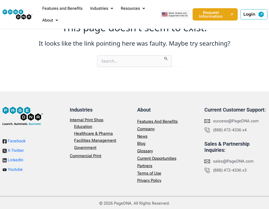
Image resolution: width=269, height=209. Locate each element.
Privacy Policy (149, 180)
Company (146, 128)
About (50, 20)
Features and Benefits (62, 8)
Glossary (145, 150)
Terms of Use (149, 173)
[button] (101, 8)
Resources (133, 8)
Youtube (13, 169)
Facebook (14, 141)
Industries (101, 8)
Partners (144, 165)
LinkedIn (13, 160)
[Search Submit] (166, 58)
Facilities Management (95, 140)
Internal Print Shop (86, 119)
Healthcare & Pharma (93, 133)
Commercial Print (85, 155)
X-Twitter (13, 150)
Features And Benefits (157, 121)
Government (85, 147)
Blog (141, 143)
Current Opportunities (156, 158)
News (142, 136)
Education (83, 126)
